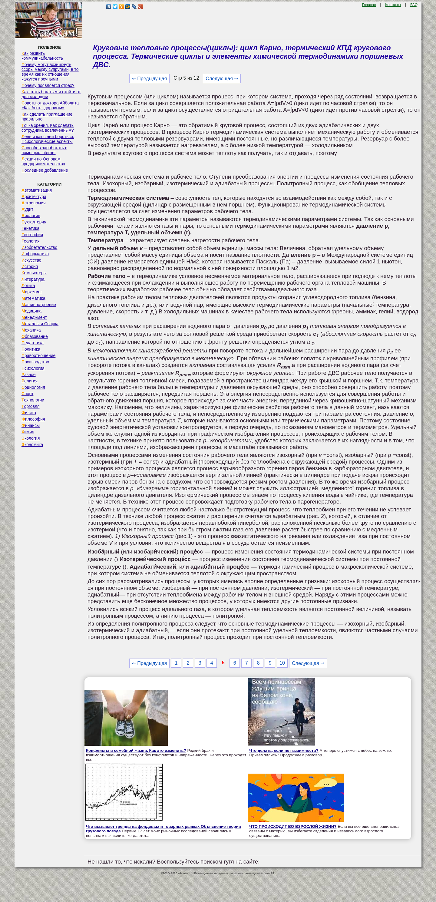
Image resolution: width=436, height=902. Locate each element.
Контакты (393, 5)
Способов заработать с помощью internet (44, 150)
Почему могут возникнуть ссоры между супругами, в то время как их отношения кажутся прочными (50, 71)
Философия (33, 419)
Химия (27, 431)
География (32, 234)
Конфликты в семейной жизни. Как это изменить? (136, 750)
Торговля (30, 406)
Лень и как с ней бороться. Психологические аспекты (47, 139)
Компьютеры (34, 272)
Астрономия (33, 202)
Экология (30, 438)
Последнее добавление (44, 170)
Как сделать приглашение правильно (46, 116)
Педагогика (32, 342)
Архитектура (33, 196)
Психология (33, 368)
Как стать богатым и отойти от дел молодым (51, 94)
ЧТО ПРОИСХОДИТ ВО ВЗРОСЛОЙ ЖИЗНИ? (292, 826)
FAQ (414, 5)
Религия (29, 380)
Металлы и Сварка (39, 323)
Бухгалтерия (33, 222)
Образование (34, 336)
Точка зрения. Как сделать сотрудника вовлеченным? (47, 128)
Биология (30, 215)
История (29, 266)
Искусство (31, 260)
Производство (35, 361)
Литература (33, 279)
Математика (33, 298)
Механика (31, 330)
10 (282, 663)
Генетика (30, 228)
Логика (28, 285)
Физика (28, 412)
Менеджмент (34, 317)
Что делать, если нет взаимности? (283, 750)
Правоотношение (38, 355)
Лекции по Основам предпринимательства (43, 161)
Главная (369, 5)
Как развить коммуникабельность (42, 56)
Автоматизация (36, 190)
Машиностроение (38, 304)
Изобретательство (39, 247)
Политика (30, 349)
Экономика (32, 444)
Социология (33, 387)
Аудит (27, 209)
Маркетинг (31, 291)
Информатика (35, 253)
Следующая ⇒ (222, 78)
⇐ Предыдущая (149, 78)
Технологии (32, 400)
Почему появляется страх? (47, 85)
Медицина (31, 311)
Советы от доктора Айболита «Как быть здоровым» (50, 105)
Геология (30, 241)
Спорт (27, 393)
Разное (28, 374)
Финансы (30, 425)
